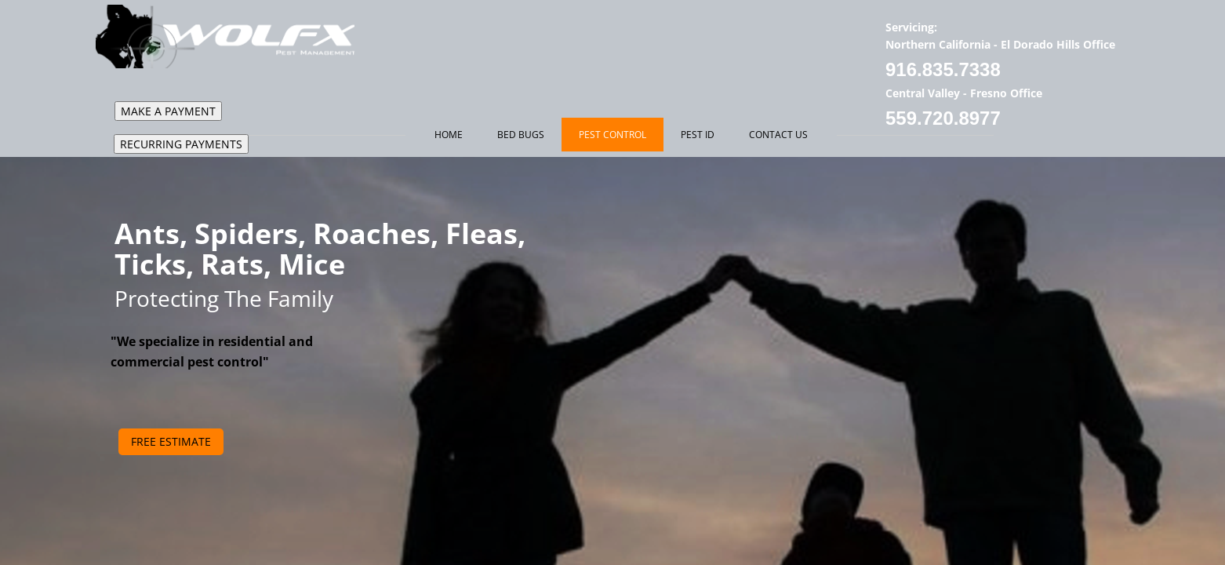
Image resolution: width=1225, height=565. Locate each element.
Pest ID (697, 134)
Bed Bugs (520, 134)
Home (448, 134)
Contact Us (778, 134)
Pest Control (612, 134)
